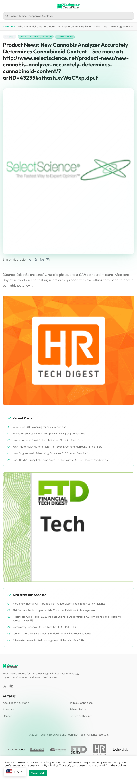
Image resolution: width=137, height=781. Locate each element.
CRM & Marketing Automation (36, 37)
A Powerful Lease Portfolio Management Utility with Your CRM (48, 640)
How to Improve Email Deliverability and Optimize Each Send (48, 440)
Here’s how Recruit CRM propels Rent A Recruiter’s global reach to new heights (59, 603)
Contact (7, 716)
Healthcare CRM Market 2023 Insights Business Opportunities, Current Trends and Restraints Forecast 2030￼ (67, 618)
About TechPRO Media (16, 702)
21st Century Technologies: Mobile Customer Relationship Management (54, 610)
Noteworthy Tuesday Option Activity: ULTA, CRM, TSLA (44, 627)
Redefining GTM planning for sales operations (39, 427)
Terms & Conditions (81, 702)
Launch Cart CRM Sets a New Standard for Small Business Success (52, 633)
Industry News (65, 37)
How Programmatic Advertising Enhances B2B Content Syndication (52, 453)
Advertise (8, 709)
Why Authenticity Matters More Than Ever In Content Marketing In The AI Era (62, 26)
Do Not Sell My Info (81, 716)
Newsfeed (9, 37)
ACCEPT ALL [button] (37, 772)
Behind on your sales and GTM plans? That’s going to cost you (49, 433)
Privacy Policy (78, 709)
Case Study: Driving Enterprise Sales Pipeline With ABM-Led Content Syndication (60, 460)
